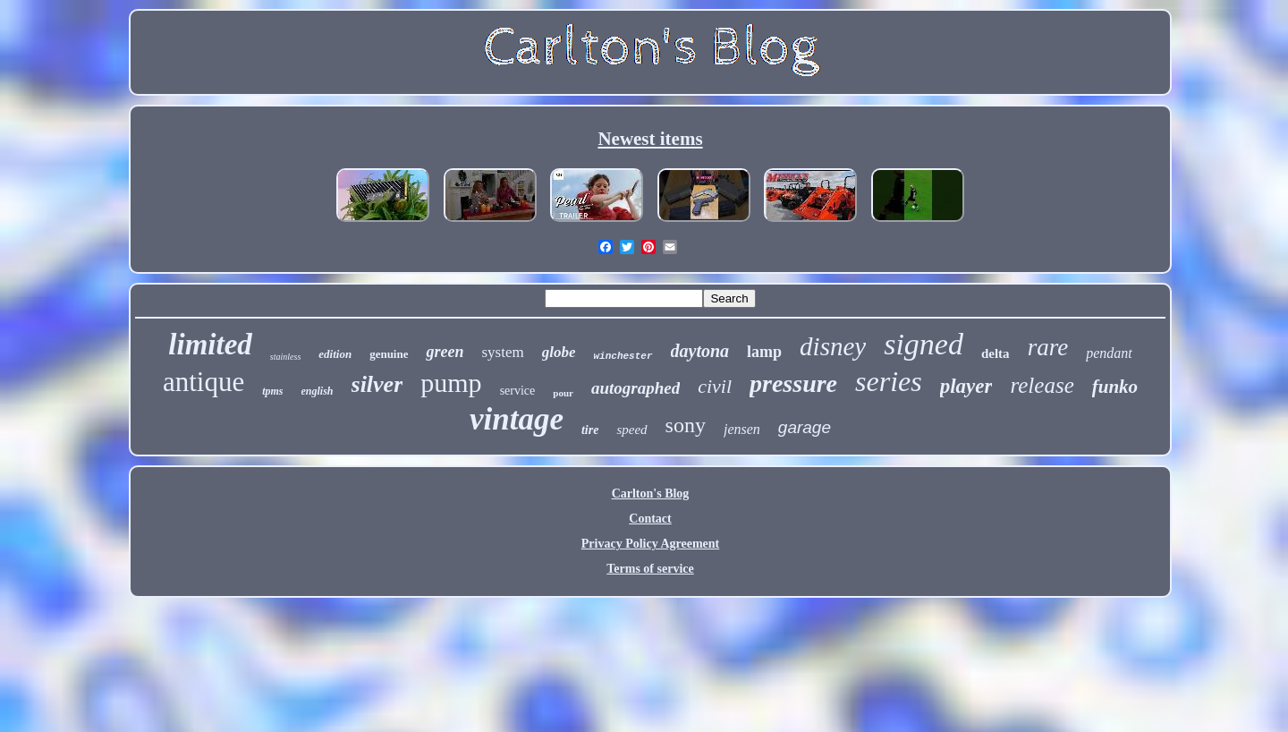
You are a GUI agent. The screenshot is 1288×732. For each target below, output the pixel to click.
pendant (1109, 353)
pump (450, 382)
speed (631, 429)
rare (1048, 347)
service (518, 390)
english (317, 391)
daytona (700, 351)
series (888, 381)
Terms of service (649, 568)
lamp (764, 352)
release (1041, 385)
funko (1115, 386)
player (966, 386)
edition (335, 354)
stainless (285, 357)
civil (715, 386)
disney (833, 346)
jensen (742, 429)
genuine (388, 354)
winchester (622, 356)
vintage (517, 419)
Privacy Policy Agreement (650, 543)
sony (685, 425)
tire (589, 430)
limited (210, 344)
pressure (793, 383)
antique (203, 381)
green (444, 352)
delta (995, 353)
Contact (650, 518)
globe (559, 352)
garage (804, 427)
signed (923, 344)
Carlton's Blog (651, 493)
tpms (272, 391)
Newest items (649, 138)
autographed (635, 388)
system (502, 352)
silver (377, 384)
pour (563, 392)
